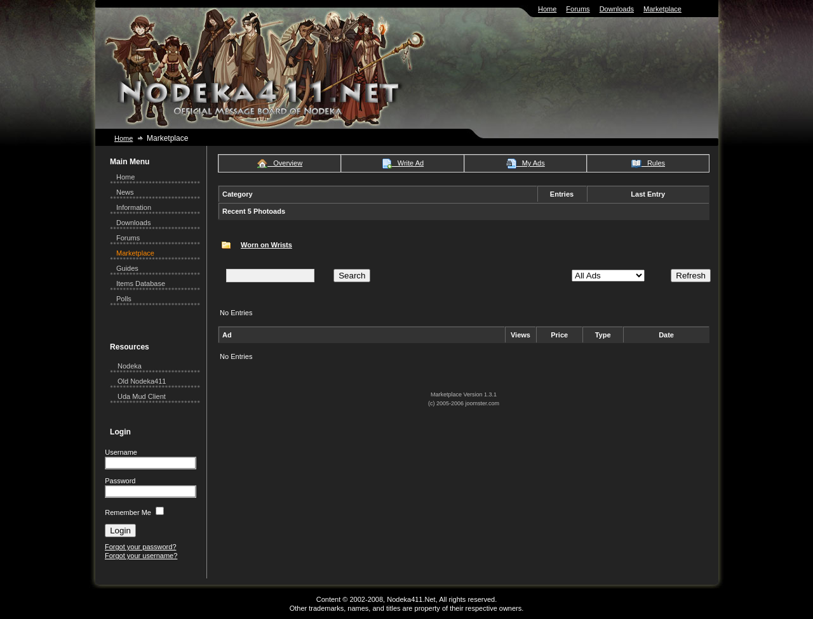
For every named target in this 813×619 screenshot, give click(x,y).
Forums (577, 9)
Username (121, 452)
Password (120, 481)
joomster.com (483, 403)
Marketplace (662, 9)
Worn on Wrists (266, 245)
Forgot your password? (141, 547)
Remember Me (128, 512)
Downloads (617, 9)
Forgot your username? (141, 555)
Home (547, 9)
